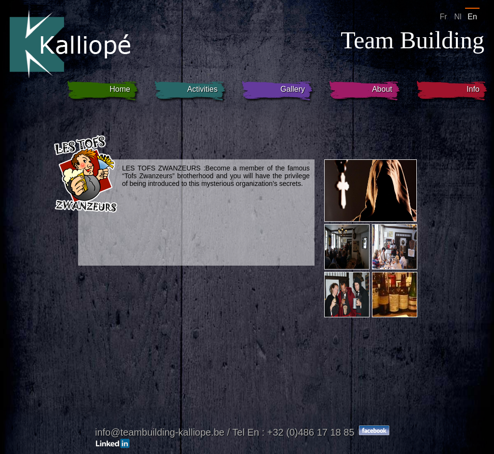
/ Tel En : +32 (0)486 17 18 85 (291, 432)
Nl (457, 17)
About (382, 89)
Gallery (292, 89)
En (472, 17)
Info (473, 89)
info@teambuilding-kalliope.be (161, 432)
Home (120, 89)
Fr (443, 17)
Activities (202, 89)
